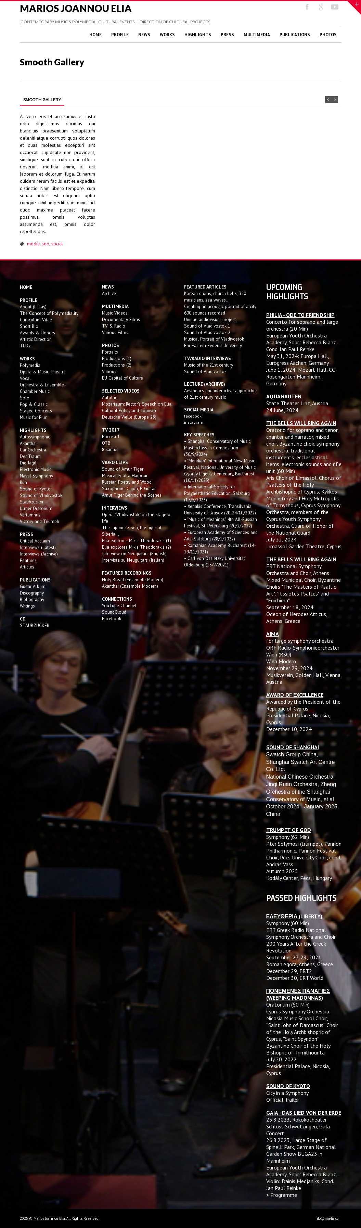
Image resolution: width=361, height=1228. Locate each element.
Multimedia (257, 35)
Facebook (111, 618)
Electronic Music (35, 469)
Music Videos (115, 313)
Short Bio (29, 326)
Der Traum (30, 456)
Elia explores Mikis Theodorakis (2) (136, 547)
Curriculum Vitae (36, 320)
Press (227, 35)
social (57, 244)
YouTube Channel (119, 605)
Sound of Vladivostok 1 (207, 326)
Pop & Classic (34, 404)
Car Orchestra (33, 450)
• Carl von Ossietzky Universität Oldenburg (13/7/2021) (214, 561)
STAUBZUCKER (34, 625)
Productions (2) (116, 365)
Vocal (25, 378)
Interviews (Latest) (38, 547)
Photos (328, 35)
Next (335, 99)
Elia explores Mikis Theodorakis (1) (136, 540)
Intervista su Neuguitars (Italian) (133, 560)
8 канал (109, 449)
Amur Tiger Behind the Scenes (132, 495)
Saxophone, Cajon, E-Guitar (129, 488)
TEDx (25, 346)
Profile (120, 35)
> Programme (281, 1194)
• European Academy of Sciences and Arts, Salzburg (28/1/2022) (221, 535)
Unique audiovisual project (210, 319)
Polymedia (30, 365)
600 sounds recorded (204, 313)
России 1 (111, 436)
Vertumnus (30, 515)
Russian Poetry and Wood (127, 482)
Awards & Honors (37, 333)
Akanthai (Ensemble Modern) (130, 586)
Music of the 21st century (208, 365)
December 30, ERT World (294, 977)
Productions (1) (116, 358)
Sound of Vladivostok (41, 495)
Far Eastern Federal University (213, 345)
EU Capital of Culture (122, 378)
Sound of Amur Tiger (122, 469)
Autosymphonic (35, 437)
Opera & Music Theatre (43, 372)
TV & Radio (113, 326)
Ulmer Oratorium (36, 508)
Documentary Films (121, 319)
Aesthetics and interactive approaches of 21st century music (221, 393)
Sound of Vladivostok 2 (207, 332)
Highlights (197, 35)
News (144, 35)
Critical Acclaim (35, 541)
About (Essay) (33, 307)
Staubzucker (31, 502)
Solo (24, 398)
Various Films (115, 332)
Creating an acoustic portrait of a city (220, 306)
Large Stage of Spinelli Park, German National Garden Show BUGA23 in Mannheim (301, 1150)
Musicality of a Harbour (124, 475)
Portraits (110, 352)
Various (109, 371)
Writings (27, 606)
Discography (32, 593)
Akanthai (28, 443)
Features (28, 560)
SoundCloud (114, 612)
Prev (328, 99)
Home (95, 35)
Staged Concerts (36, 411)
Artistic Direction (36, 339)
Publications (295, 35)
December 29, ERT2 (289, 971)
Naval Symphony (36, 476)
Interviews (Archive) (39, 554)
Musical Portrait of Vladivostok (214, 339)
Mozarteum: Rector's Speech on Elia (136, 404)
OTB (106, 443)
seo (45, 244)
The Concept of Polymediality (49, 313)
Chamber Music (35, 391)
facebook (193, 416)
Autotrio (110, 397)
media (33, 244)
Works (167, 35)
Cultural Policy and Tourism (129, 410)
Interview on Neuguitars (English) (134, 553)
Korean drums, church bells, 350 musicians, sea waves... (215, 296)
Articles (27, 567)
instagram (194, 422)
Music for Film (34, 417)
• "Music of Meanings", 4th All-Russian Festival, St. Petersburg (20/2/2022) (220, 522)
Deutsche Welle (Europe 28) (129, 417)
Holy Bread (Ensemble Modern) (132, 579)
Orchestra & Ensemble (42, 385)
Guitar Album (33, 586)
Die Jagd (28, 463)
